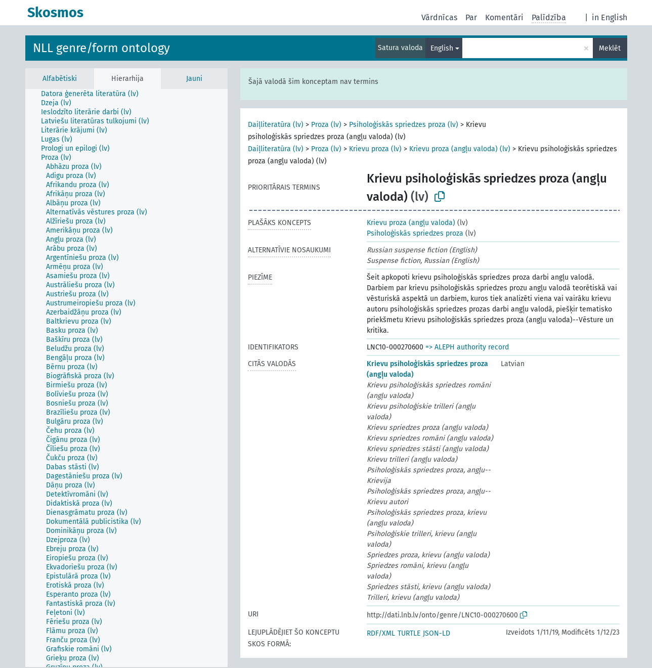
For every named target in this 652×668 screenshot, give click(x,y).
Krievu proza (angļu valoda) (411, 222)
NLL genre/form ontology (101, 48)
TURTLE (409, 633)
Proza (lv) (326, 124)
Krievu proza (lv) (375, 149)
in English (609, 17)
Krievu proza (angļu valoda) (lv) (459, 149)
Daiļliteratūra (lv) (275, 124)
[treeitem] (94, 94)
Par (471, 17)
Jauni (194, 78)
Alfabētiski (59, 78)
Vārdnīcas (439, 17)
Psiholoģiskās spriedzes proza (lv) (403, 124)
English (441, 48)
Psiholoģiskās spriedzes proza (415, 233)
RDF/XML (381, 633)
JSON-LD (436, 633)
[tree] (126, 378)
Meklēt (610, 48)
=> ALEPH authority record (467, 347)
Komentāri (504, 17)
